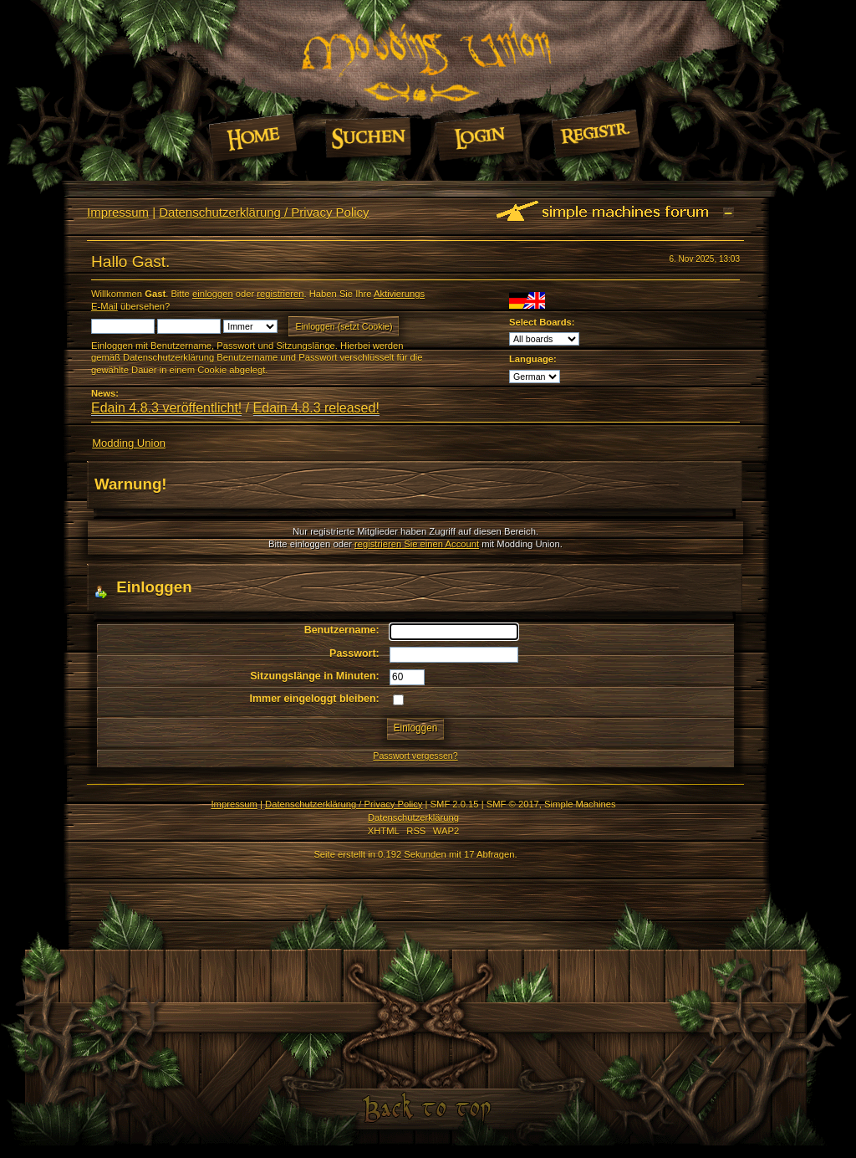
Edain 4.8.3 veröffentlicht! (166, 408)
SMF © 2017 (513, 804)
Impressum (118, 212)
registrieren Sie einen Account (416, 544)
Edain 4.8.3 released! (316, 408)
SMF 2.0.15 (455, 804)
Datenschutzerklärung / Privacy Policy (264, 212)
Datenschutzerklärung (413, 817)
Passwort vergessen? (415, 756)
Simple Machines (579, 804)
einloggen (212, 294)
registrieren (280, 294)
